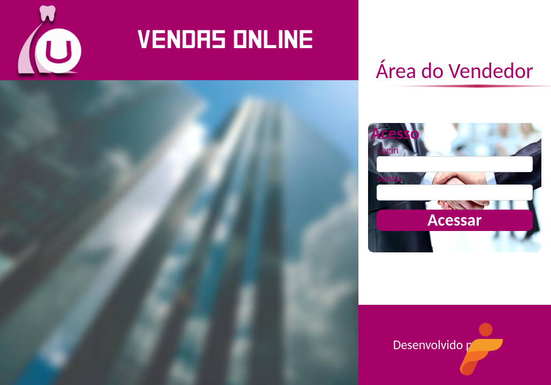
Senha (389, 178)
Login (388, 150)
